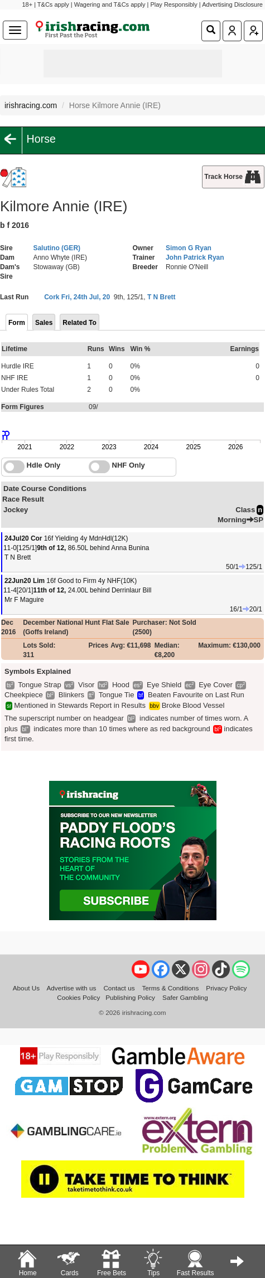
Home (27, 1262)
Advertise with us (71, 988)
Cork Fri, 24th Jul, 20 (77, 297)
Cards (69, 1262)
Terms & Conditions (170, 988)
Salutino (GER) (56, 248)
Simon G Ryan (188, 248)
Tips (153, 1262)
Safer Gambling (185, 997)
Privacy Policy (226, 988)
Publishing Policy (130, 997)
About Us (26, 988)
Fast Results (195, 1262)
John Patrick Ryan (195, 257)
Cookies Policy (78, 997)
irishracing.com (30, 105)
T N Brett (161, 297)
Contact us (118, 988)
